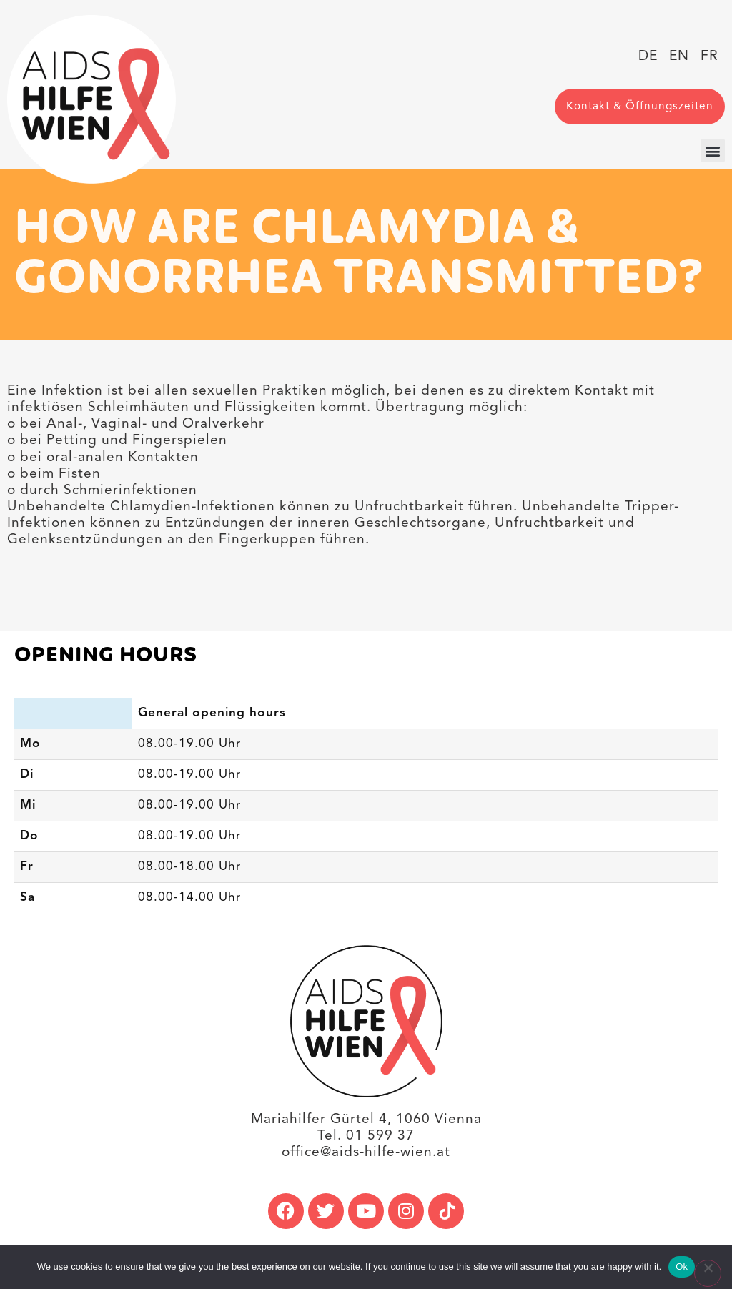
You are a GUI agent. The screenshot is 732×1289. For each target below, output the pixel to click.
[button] (713, 150)
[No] (707, 1273)
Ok (682, 1266)
